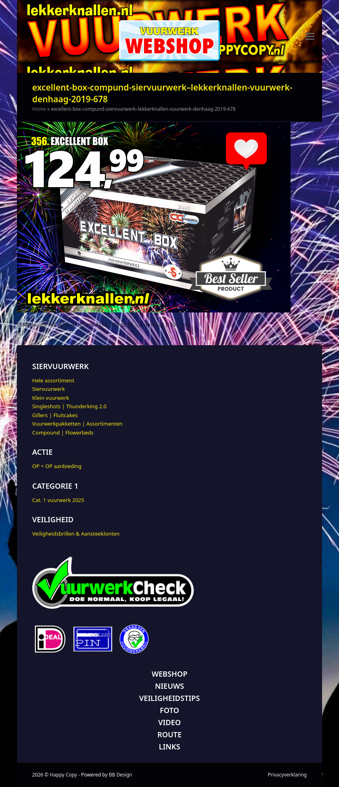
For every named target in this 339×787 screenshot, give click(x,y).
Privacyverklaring (287, 774)
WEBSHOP (170, 674)
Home (39, 108)
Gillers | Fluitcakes (55, 415)
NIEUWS (169, 686)
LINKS (169, 746)
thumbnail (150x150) (164, 324)
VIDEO (169, 722)
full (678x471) (65, 324)
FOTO (169, 710)
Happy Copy (63, 774)
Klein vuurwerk (50, 397)
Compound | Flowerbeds (63, 432)
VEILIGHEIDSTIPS (169, 698)
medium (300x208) (110, 324)
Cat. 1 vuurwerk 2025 (58, 500)
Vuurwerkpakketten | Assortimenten (77, 423)
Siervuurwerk (48, 388)
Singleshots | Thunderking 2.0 (69, 406)
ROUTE (169, 734)
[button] (310, 36)
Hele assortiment (53, 380)
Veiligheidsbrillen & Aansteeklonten (75, 533)
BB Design (120, 774)
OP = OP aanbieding (57, 466)
